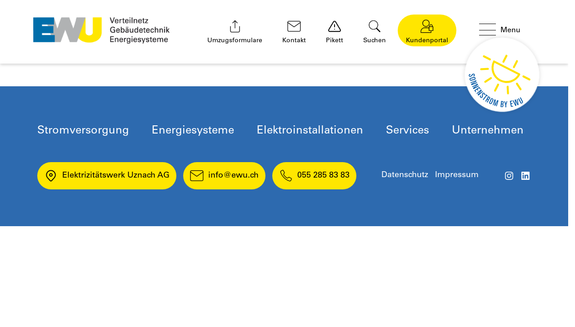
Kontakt (294, 32)
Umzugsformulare (234, 32)
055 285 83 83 (314, 176)
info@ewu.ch (224, 175)
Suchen (374, 32)
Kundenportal (427, 32)
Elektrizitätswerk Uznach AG (107, 176)
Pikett (334, 32)
